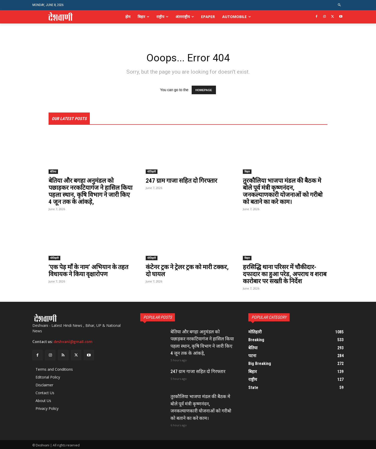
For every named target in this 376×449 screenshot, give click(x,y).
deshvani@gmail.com (73, 341)
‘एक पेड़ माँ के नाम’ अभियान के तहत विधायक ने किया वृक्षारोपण (90, 270)
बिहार (247, 172)
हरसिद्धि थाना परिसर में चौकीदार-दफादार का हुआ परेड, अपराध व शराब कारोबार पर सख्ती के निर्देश (280, 273)
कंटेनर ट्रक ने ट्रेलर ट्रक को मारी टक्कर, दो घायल (180, 270)
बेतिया (53, 172)
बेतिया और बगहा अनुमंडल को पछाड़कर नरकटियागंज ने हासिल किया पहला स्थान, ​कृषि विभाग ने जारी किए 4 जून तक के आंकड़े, (85, 191)
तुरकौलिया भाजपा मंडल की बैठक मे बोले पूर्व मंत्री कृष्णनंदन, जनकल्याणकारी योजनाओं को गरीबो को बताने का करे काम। (283, 191)
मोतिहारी (151, 172)
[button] (340, 5)
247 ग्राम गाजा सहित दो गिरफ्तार (183, 181)
